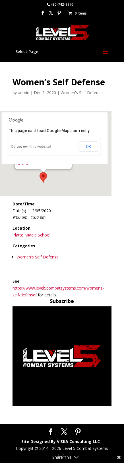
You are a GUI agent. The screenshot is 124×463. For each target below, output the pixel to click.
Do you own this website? (31, 147)
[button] (43, 177)
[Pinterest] (59, 14)
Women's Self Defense (82, 92)
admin (23, 92)
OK (88, 146)
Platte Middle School (31, 235)
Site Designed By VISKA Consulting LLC (60, 441)
